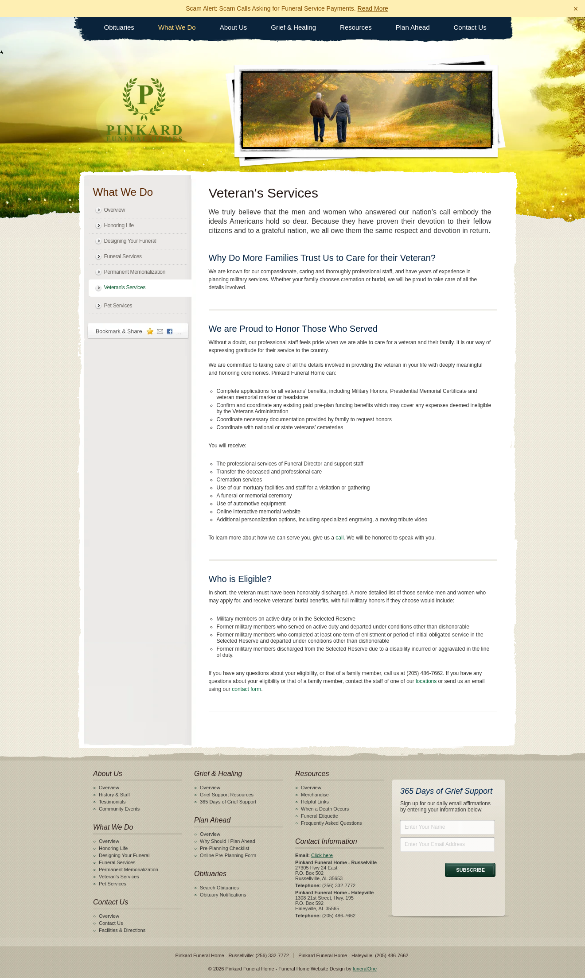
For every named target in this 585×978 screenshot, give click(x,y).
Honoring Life (119, 225)
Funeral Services (123, 256)
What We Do (177, 27)
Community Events (119, 808)
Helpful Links (315, 801)
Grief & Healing (293, 27)
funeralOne (365, 968)
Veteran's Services (125, 287)
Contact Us (470, 27)
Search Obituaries (219, 887)
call (339, 538)
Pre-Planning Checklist (224, 848)
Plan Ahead (413, 27)
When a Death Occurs (325, 808)
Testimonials (112, 801)
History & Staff (114, 794)
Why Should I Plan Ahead (227, 841)
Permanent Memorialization (135, 272)
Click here (322, 855)
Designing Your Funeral (130, 241)
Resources (356, 27)
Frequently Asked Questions (331, 823)
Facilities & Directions (122, 930)
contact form (246, 689)
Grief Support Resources (227, 794)
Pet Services (118, 306)
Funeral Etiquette (319, 816)
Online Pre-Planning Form (228, 855)
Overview (114, 210)
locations (426, 681)
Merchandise (315, 794)
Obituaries (119, 27)
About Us (233, 27)
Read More (373, 8)
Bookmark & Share (138, 331)
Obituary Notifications (223, 894)
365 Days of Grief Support (228, 801)
